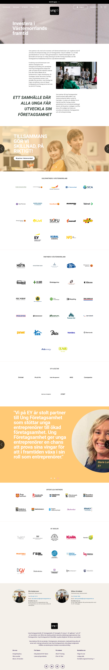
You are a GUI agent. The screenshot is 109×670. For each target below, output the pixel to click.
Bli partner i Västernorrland (24, 158)
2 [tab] (56, 167)
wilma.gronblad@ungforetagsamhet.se (84, 598)
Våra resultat (16, 656)
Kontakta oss (94, 7)
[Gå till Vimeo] (57, 666)
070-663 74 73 (33, 596)
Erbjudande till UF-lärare (41, 654)
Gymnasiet (16, 7)
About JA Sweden (17, 659)
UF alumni (25, 7)
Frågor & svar (81, 654)
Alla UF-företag (60, 654)
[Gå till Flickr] (63, 666)
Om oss (14, 650)
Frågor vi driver (34, 7)
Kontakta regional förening (85, 659)
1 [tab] (52, 167)
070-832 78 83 (76, 596)
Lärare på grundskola (40, 656)
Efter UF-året (59, 656)
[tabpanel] (54, 148)
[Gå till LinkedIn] (46, 666)
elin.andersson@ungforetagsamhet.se (41, 598)
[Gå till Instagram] (52, 666)
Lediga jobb (80, 656)
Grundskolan (6, 7)
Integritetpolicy (17, 654)
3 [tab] (58, 478)
